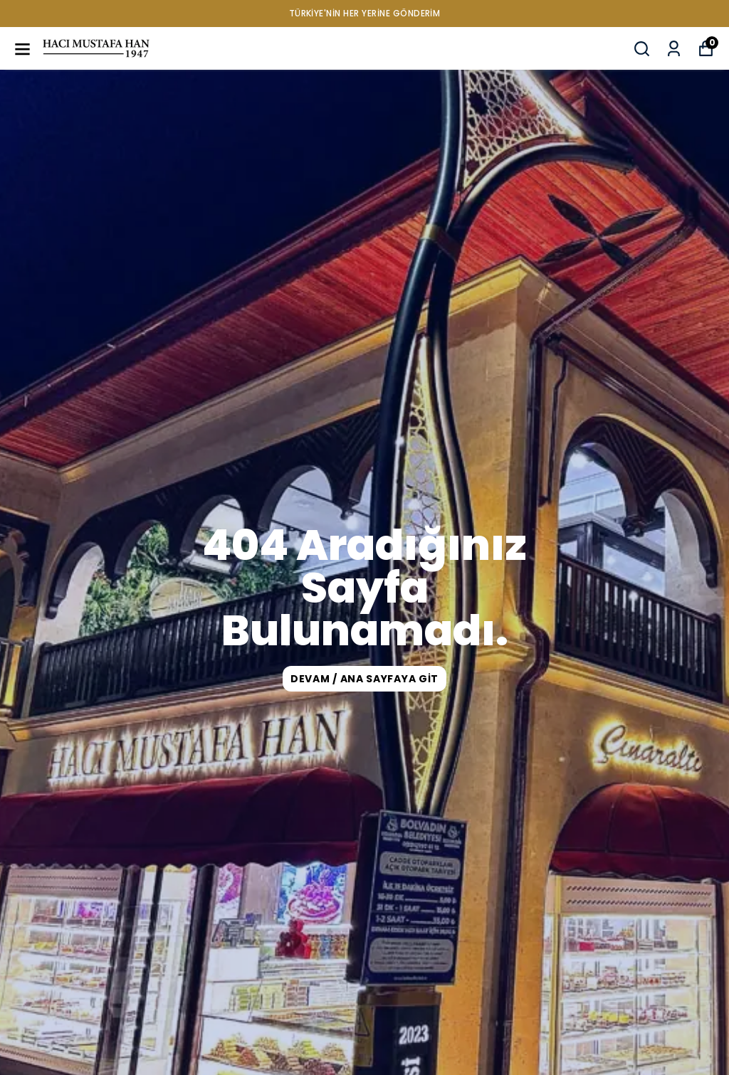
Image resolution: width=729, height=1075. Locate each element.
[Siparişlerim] (674, 49)
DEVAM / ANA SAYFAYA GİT (364, 679)
